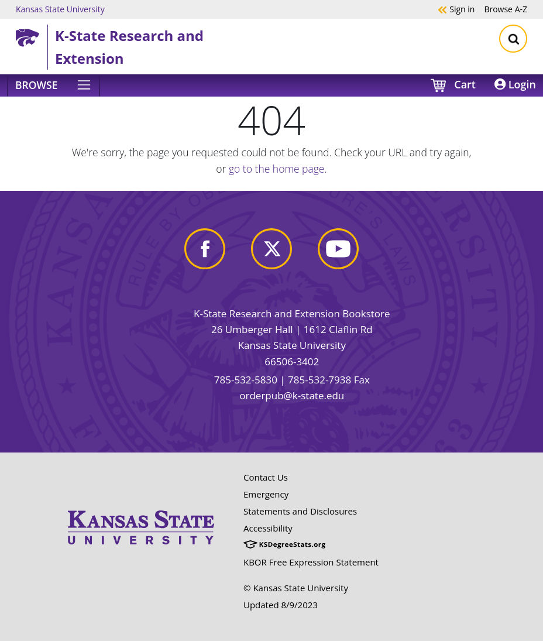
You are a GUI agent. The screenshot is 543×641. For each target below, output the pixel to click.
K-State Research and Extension (129, 46)
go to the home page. (278, 169)
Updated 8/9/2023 (280, 605)
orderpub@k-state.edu (291, 395)
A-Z (505, 9)
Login (515, 84)
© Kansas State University (295, 588)
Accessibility (268, 528)
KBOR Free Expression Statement (311, 562)
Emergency (265, 494)
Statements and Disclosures (300, 511)
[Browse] (53, 85)
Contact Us (265, 477)
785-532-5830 (245, 379)
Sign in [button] (456, 9)
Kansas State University (60, 9)
